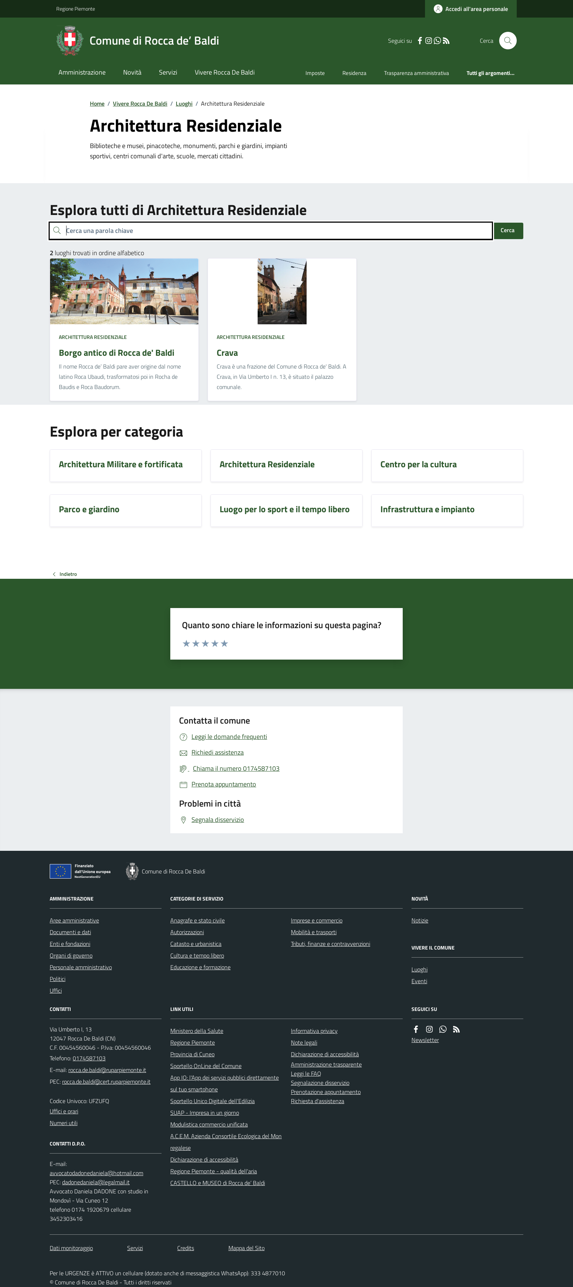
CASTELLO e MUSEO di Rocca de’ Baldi (217, 1182)
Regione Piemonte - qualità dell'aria (213, 1171)
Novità (132, 72)
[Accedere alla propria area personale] (471, 9)
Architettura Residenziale (93, 337)
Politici (57, 978)
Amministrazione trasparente (326, 1064)
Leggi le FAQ (306, 1073)
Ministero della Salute (196, 1030)
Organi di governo (71, 955)
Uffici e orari (64, 1111)
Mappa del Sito (246, 1247)
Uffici (56, 990)
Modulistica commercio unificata (209, 1124)
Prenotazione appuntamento (326, 1091)
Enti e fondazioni (70, 943)
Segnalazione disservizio (320, 1082)
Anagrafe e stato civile (197, 920)
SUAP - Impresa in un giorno (204, 1112)
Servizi (168, 72)
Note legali (304, 1042)
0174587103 (89, 1058)
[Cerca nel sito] (505, 40)
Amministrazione (82, 72)
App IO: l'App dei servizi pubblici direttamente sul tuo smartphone (224, 1083)
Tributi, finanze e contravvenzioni (330, 943)
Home (97, 103)
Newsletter (425, 1039)
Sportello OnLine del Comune (206, 1065)
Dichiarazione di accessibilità (204, 1159)
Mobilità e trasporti (314, 932)
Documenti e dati (70, 932)
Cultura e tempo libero (197, 955)
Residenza (354, 73)
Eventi (419, 981)
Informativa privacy (314, 1030)
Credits (185, 1247)
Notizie (419, 920)
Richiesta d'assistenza (317, 1101)
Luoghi (184, 103)
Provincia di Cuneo (192, 1054)
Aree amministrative (74, 920)
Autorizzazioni (187, 932)
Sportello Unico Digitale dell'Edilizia (212, 1101)
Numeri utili (63, 1122)
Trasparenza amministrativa (416, 73)
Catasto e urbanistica (195, 943)
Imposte (315, 73)
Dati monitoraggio (71, 1247)
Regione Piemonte (75, 8)
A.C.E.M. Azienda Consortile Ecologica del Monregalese (226, 1142)
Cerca (508, 230)
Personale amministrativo (81, 967)
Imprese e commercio (316, 920)
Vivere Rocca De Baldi (225, 72)
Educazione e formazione (200, 967)
